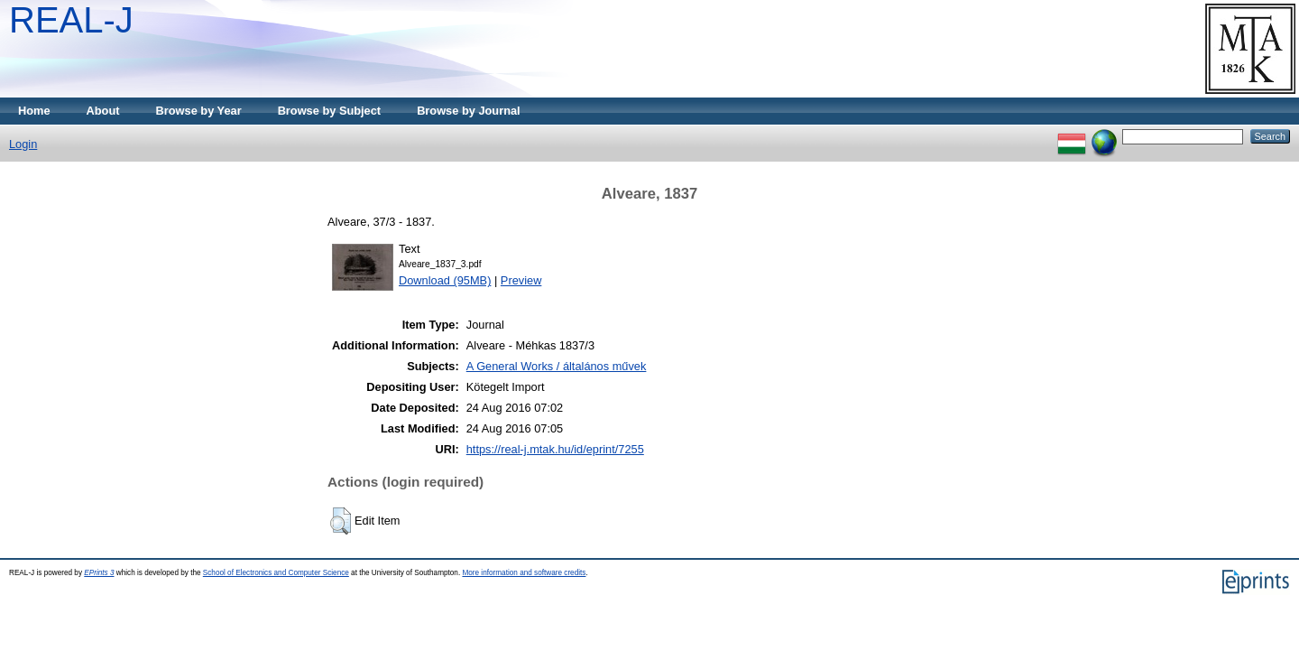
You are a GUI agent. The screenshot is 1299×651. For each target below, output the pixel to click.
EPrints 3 (99, 573)
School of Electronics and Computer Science (276, 573)
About (103, 110)
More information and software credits (523, 573)
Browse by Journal (469, 110)
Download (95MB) (445, 280)
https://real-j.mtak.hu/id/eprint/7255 (555, 449)
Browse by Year (199, 110)
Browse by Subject (330, 110)
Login (23, 144)
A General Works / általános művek (556, 366)
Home (34, 110)
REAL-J (71, 20)
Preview (521, 280)
